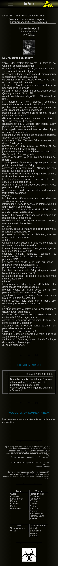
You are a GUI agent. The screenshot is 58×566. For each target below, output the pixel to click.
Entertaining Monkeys (35, 531)
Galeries (14, 503)
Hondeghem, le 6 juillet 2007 (37, 457)
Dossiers (21, 15)
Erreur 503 (15, 508)
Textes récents (17, 528)
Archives (34, 511)
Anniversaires (36, 513)
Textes (38, 491)
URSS (13, 530)
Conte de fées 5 (29, 28)
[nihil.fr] (33, 528)
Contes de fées (36, 15)
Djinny (31, 34)
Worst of (34, 508)
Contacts (14, 496)
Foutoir (13, 506)
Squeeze (34, 535)
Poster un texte (37, 494)
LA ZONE (7, 15)
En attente (35, 496)
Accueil (19, 491)
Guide (13, 494)
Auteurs (33, 518)
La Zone (29, 4)
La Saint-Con (16, 499)
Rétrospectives (37, 516)
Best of (33, 506)
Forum (13, 501)
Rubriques (35, 499)
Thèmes (34, 503)
